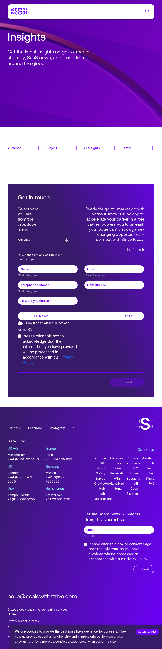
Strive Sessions (132, 476)
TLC (135, 468)
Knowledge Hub (99, 486)
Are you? (24, 240)
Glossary (116, 458)
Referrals (116, 473)
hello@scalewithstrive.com (42, 597)
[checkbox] (19, 336)
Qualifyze (116, 483)
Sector (126, 148)
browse (64, 323)
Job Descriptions (99, 496)
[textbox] (48, 269)
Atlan (118, 478)
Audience (14, 148)
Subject (51, 148)
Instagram (57, 428)
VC (103, 463)
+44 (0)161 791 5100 (23, 459)
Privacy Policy (135, 558)
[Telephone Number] (48, 285)
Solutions (99, 458)
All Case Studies (132, 488)
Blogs (100, 468)
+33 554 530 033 (59, 459)
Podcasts (132, 463)
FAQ (151, 483)
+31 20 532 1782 (58, 499)
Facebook (35, 428)
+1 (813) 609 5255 (21, 499)
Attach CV (25, 329)
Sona (118, 489)
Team (150, 468)
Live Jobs (118, 465)
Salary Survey (100, 476)
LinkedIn (14, 428)
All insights (92, 148)
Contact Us (148, 460)
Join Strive (150, 476)
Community (132, 458)
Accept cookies (147, 631)
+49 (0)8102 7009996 (55, 479)
